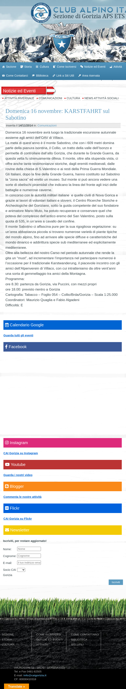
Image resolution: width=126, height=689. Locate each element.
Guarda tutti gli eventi (18, 335)
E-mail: (7, 563)
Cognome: (9, 556)
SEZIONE (8, 634)
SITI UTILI (77, 644)
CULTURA (8, 644)
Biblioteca (42, 75)
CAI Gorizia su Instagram (20, 453)
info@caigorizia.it (34, 675)
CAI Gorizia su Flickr (17, 518)
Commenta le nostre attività (22, 496)
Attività (118, 66)
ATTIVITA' (42, 644)
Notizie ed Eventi (94, 66)
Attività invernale (19, 98)
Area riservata (91, 75)
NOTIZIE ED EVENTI (49, 639)
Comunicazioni (50, 98)
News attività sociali (101, 98)
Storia (28, 66)
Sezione (11, 66)
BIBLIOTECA (79, 639)
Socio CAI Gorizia (9, 572)
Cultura (44, 66)
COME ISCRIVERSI (48, 634)
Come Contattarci (17, 75)
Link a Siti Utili (65, 75)
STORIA (7, 639)
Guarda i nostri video (17, 475)
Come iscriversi (66, 66)
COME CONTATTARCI (85, 634)
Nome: (7, 549)
